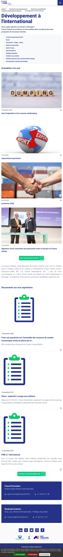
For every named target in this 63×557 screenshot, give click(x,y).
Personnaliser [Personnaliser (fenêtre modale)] (44, 554)
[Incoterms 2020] (31, 180)
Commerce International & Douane (11, 11)
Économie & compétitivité (38, 9)
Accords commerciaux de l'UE (13, 37)
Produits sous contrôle (11, 56)
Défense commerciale (11, 45)
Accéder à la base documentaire (29, 474)
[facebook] (42, 530)
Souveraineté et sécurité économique (16, 61)
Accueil (3, 9)
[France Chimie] (6, 3)
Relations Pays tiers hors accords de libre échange (19, 58)
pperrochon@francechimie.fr (18, 494)
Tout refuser (32, 554)
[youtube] (31, 530)
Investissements (10, 50)
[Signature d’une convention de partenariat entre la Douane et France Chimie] (31, 226)
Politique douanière (10, 53)
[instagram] (37, 530)
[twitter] (26, 530)
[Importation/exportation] (31, 135)
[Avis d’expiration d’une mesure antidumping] (31, 90)
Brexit (6, 40)
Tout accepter (19, 554)
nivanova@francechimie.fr (17, 517)
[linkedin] (21, 530)
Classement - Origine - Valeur (13, 42)
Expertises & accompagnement (18, 9)
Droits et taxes (9, 48)
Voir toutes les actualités (29, 258)
